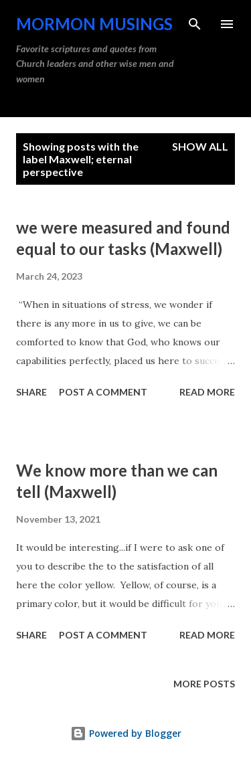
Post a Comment (103, 392)
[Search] (195, 24)
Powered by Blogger (125, 733)
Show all (200, 146)
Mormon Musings (94, 23)
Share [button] (31, 392)
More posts (204, 683)
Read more (207, 392)
